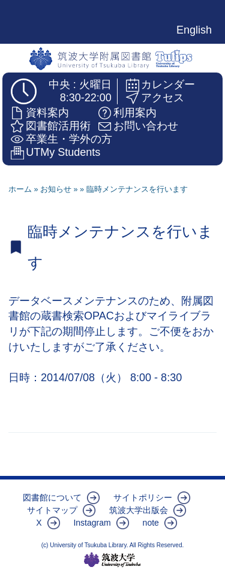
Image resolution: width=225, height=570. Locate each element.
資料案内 (47, 113)
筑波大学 (112, 560)
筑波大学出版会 (138, 510)
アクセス (162, 98)
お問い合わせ (145, 126)
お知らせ (55, 189)
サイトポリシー (142, 497)
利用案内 (135, 113)
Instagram (91, 522)
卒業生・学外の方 (69, 139)
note (151, 522)
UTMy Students (63, 152)
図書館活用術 (58, 126)
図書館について (52, 497)
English (194, 30)
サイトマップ (52, 510)
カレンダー (168, 85)
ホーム (20, 189)
